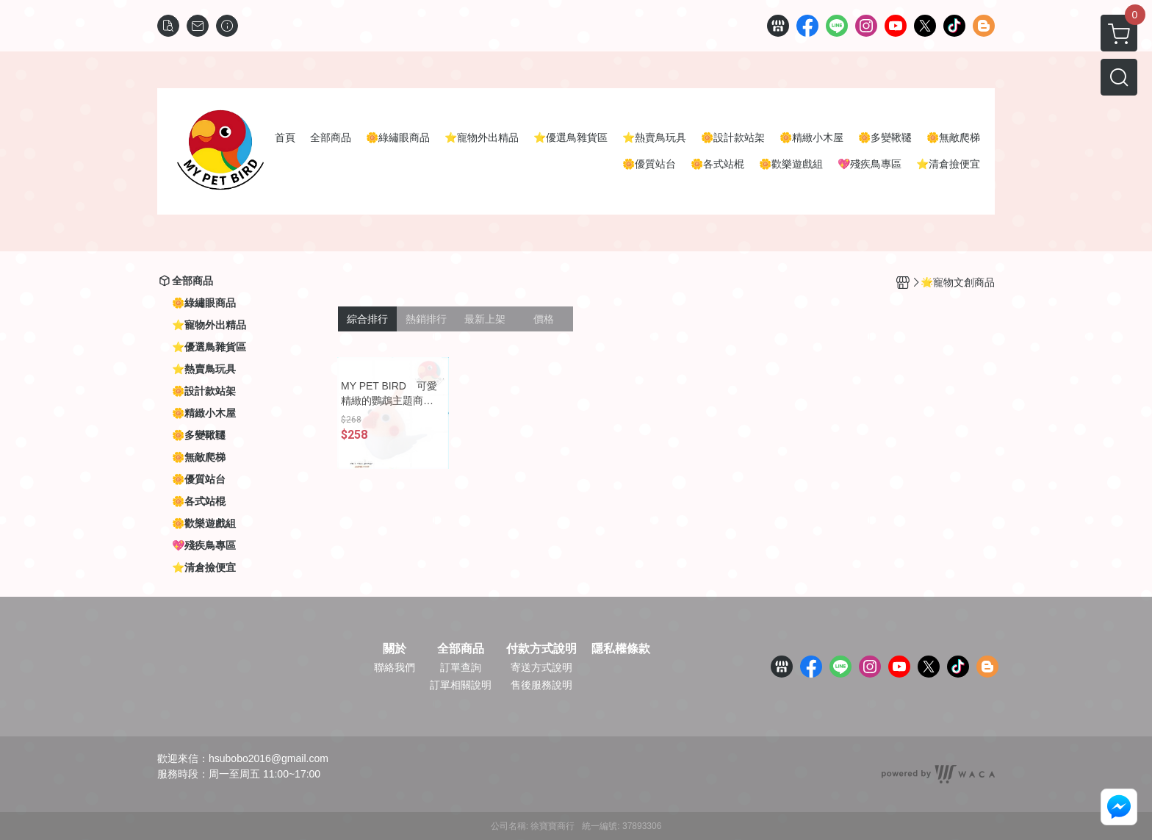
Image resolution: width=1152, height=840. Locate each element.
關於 (394, 649)
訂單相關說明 (461, 685)
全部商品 (460, 649)
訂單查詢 (460, 667)
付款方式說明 (541, 649)
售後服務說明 (541, 685)
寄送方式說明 (541, 667)
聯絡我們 (394, 667)
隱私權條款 (620, 649)
